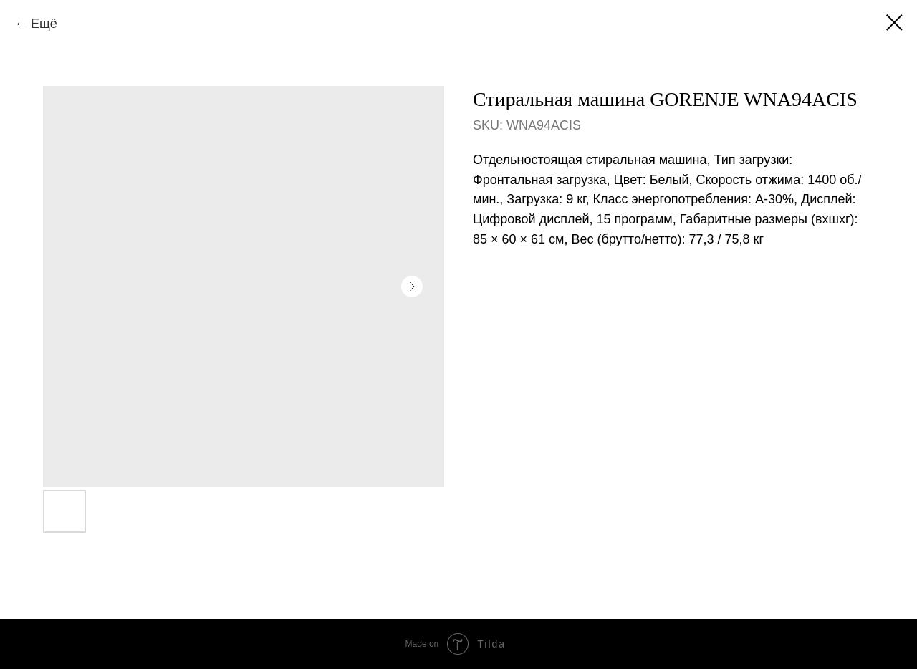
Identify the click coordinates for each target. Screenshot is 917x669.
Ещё (44, 23)
